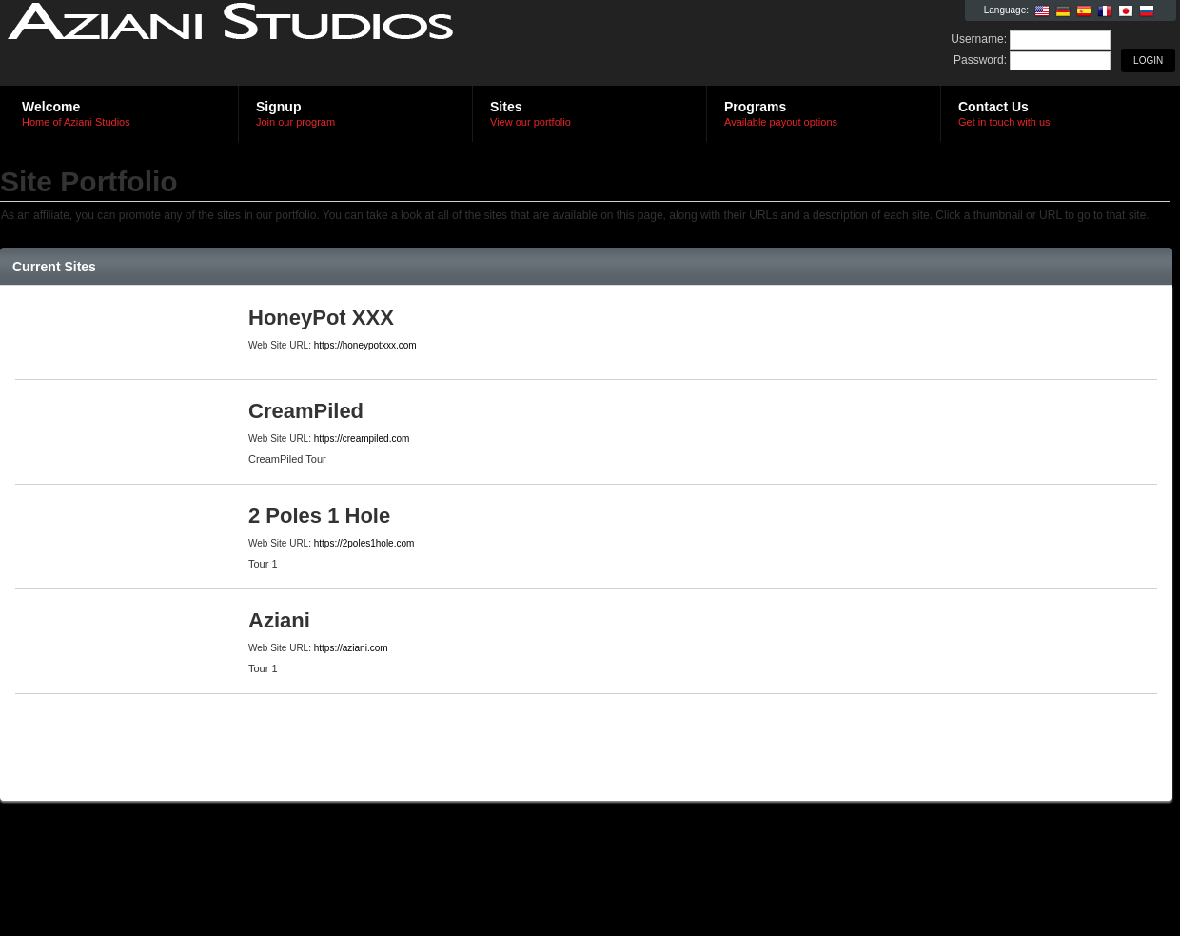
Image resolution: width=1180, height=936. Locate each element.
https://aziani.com (351, 648)
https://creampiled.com (362, 438)
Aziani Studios (231, 44)
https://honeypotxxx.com (365, 345)
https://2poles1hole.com (364, 543)
